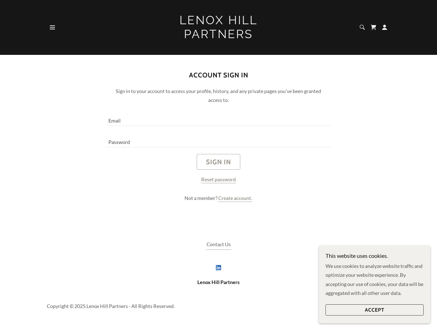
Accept (374, 310)
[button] (52, 27)
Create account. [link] (235, 198)
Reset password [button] (218, 179)
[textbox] (218, 118)
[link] (218, 36)
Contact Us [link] (219, 244)
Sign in (218, 162)
